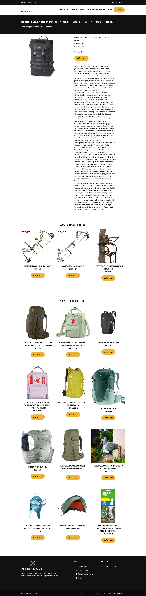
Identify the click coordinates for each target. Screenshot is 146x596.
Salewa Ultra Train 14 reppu (108, 342)
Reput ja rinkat (46, 27)
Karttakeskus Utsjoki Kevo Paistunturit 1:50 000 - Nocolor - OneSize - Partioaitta (108, 528)
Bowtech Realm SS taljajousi (73, 266)
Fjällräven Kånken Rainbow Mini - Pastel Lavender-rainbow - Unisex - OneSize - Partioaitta (37, 405)
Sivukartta (120, 593)
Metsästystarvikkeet (31, 27)
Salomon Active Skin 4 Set (37, 467)
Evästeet (97, 593)
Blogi (110, 10)
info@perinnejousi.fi (117, 2)
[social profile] (35, 2)
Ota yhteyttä (88, 593)
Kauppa (119, 10)
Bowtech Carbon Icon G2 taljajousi (37, 266)
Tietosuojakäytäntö (108, 593)
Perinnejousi (64, 10)
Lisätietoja (81, 58)
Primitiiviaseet (78, 10)
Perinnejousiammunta (96, 10)
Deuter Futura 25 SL (108, 408)
